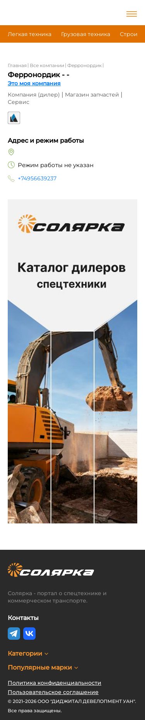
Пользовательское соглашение (53, 692)
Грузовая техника (85, 34)
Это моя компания (34, 83)
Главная (17, 65)
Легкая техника (29, 34)
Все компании (47, 65)
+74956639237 (37, 178)
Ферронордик (84, 65)
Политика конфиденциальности (54, 682)
